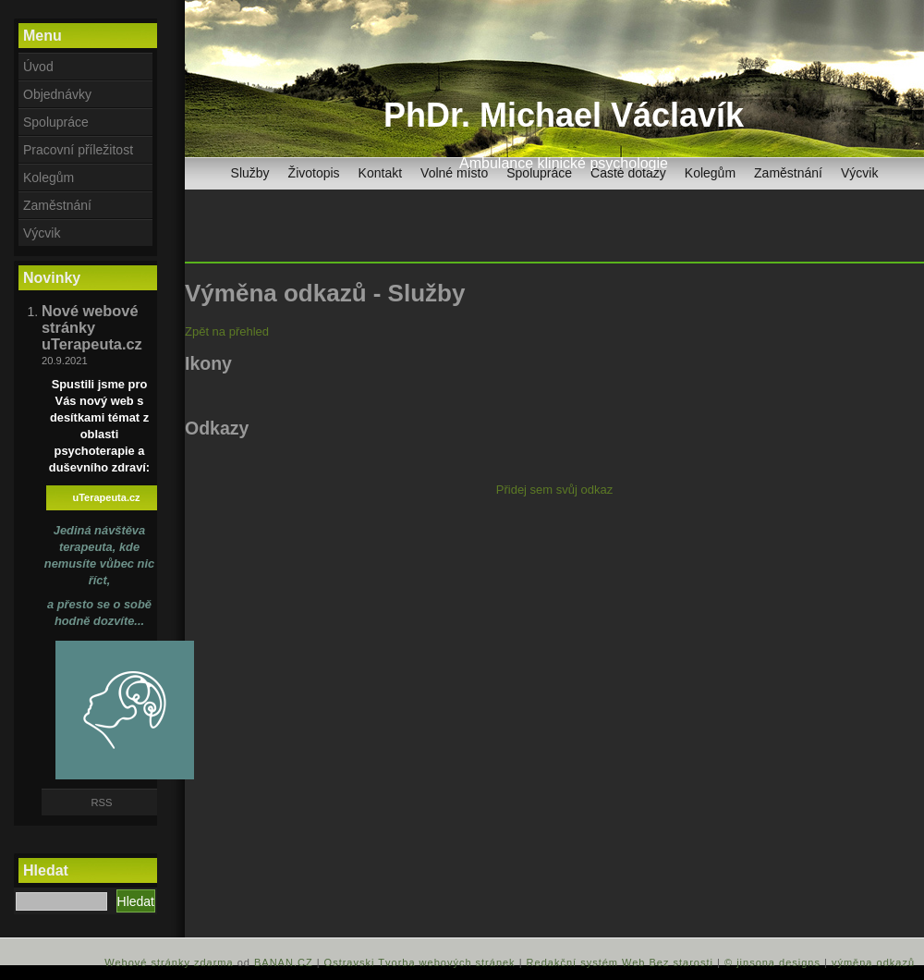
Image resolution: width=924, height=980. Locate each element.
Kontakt (380, 172)
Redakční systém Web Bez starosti (620, 962)
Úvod (38, 66)
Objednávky (57, 94)
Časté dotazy (628, 172)
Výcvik (859, 172)
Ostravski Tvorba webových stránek (420, 962)
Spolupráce (539, 172)
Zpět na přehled (227, 331)
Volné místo (454, 172)
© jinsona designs (772, 962)
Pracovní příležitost (78, 149)
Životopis (314, 172)
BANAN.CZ (283, 962)
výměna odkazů (873, 962)
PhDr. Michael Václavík (563, 115)
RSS (101, 802)
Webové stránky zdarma (168, 962)
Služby (250, 172)
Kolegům (710, 172)
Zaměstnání (788, 172)
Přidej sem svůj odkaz (554, 489)
